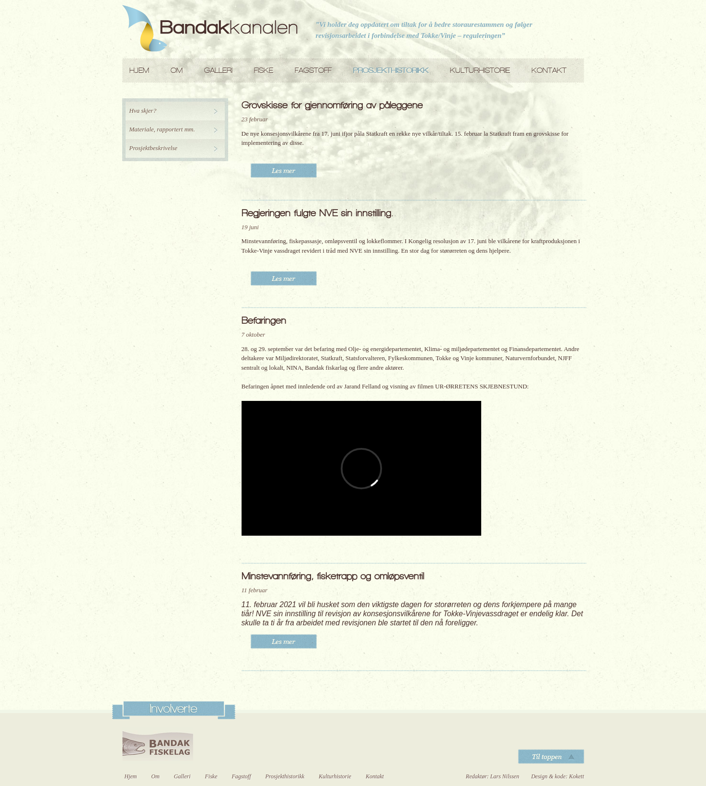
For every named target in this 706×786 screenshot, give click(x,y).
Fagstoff (313, 70)
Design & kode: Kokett (557, 776)
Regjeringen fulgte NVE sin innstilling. (317, 213)
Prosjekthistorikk (390, 70)
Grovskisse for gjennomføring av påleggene (332, 105)
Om (177, 70)
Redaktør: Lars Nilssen (492, 776)
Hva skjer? (143, 110)
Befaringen (264, 320)
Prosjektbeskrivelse (153, 148)
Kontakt (549, 70)
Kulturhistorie (480, 70)
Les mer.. (283, 170)
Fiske (263, 70)
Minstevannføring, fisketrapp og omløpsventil (333, 576)
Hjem (139, 70)
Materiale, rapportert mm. (162, 129)
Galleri (218, 70)
